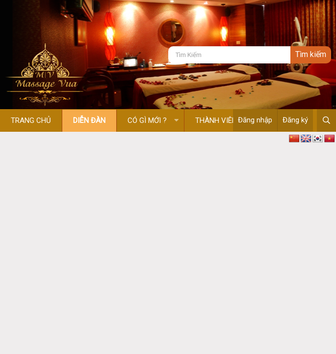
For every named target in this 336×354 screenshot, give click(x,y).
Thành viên (216, 120)
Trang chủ (31, 120)
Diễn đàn (89, 120)
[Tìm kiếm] (229, 54)
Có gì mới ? (147, 120)
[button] (176, 121)
